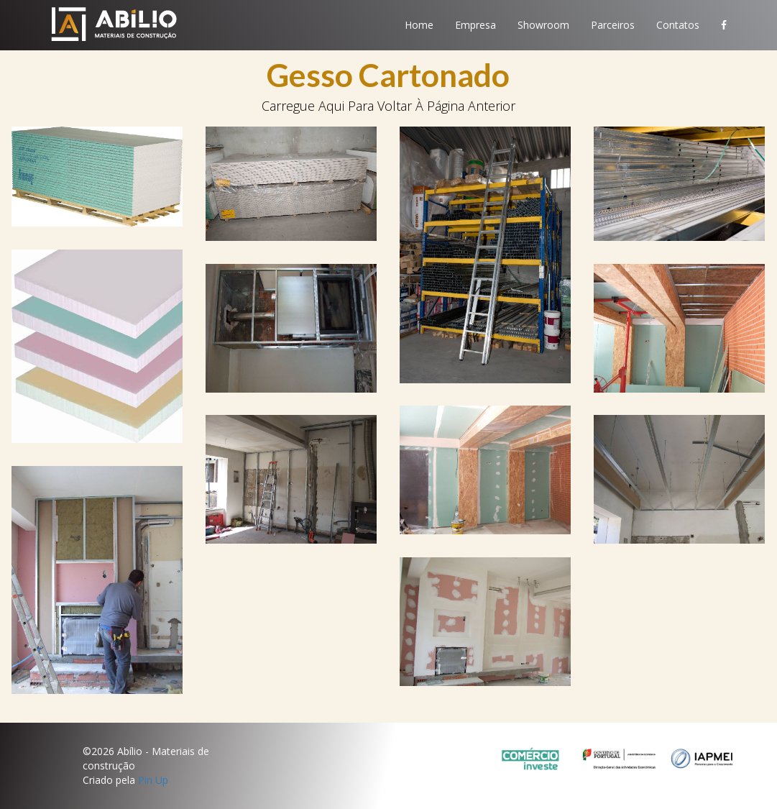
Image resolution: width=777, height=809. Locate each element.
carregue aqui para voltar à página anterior (388, 105)
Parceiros (613, 25)
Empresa (475, 25)
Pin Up (153, 780)
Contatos (677, 25)
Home (419, 25)
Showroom (543, 25)
